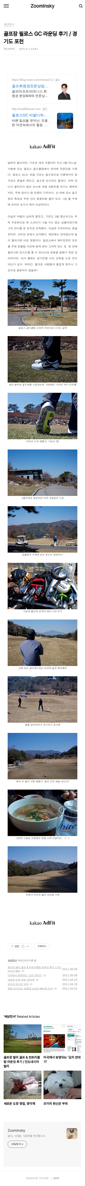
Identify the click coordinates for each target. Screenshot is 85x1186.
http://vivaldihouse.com (26, 109)
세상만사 (12, 960)
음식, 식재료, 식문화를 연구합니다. (27, 1136)
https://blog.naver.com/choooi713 (32, 79)
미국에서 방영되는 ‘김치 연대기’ (25, 975)
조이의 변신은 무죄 (18, 984)
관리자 (56, 1178)
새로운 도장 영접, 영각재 (21, 979)
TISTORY (44, 1178)
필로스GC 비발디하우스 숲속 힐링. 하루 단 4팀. (29, 115)
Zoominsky (42, 6)
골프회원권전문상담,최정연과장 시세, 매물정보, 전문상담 (30, 86)
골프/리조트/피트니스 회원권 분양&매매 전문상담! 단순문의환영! (30, 94)
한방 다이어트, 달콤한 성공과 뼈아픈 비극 (30, 988)
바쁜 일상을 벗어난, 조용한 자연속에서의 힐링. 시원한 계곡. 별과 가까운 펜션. (30, 123)
